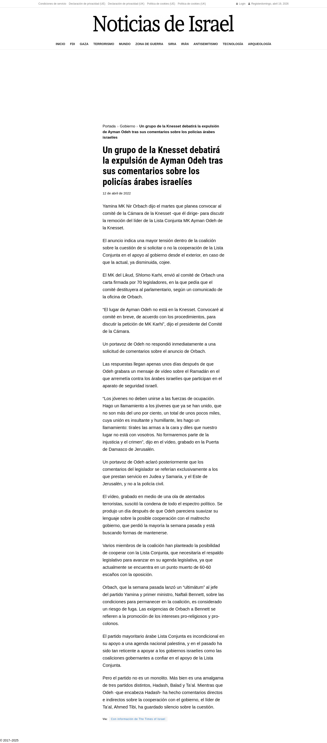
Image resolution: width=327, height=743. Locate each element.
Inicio (60, 44)
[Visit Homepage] (163, 23)
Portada (109, 126)
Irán (185, 44)
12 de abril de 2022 (117, 193)
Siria (172, 44)
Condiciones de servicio (52, 3)
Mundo (125, 44)
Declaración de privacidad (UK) (126, 3)
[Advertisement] (163, 87)
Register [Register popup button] (254, 3)
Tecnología (233, 44)
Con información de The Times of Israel (138, 719)
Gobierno (127, 126)
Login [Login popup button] (241, 3)
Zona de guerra (149, 44)
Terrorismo (103, 44)
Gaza (84, 44)
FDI (72, 44)
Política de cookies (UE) (161, 3)
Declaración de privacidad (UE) (87, 3)
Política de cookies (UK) (192, 3)
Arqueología (259, 44)
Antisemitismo (206, 44)
